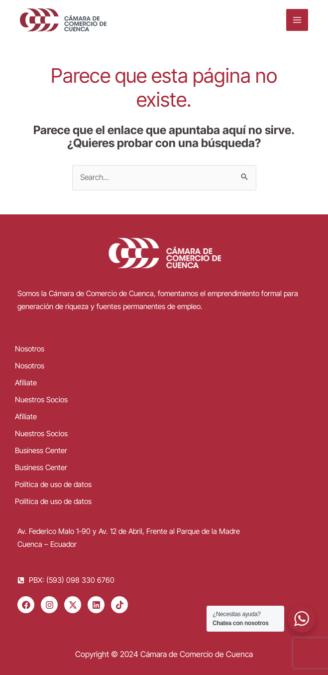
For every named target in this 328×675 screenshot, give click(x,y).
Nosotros (29, 348)
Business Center (41, 450)
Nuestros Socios (41, 399)
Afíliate (26, 382)
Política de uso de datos (53, 484)
